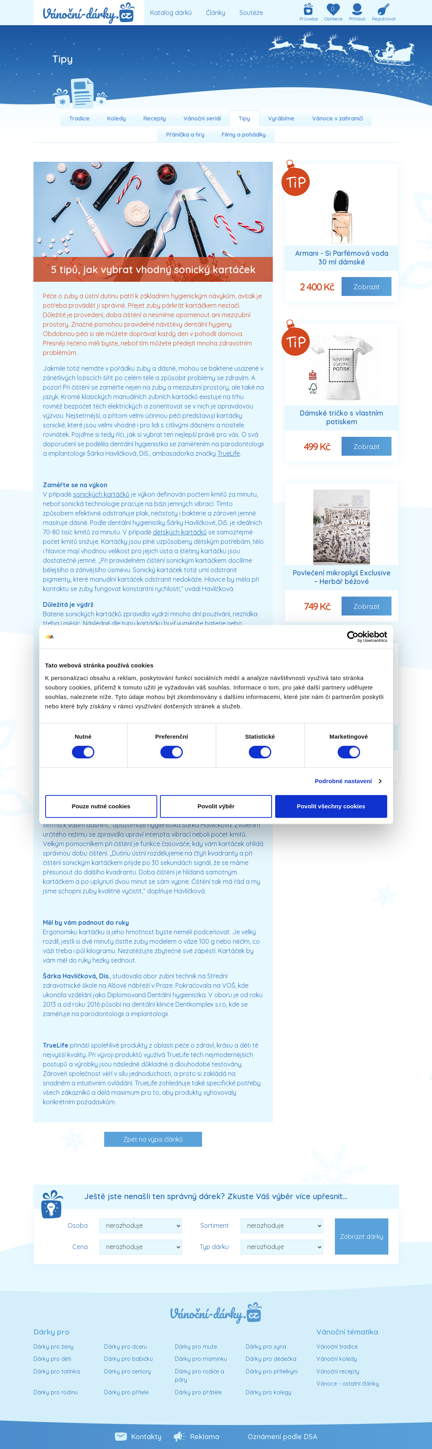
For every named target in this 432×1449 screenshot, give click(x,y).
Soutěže (251, 13)
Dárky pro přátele (198, 1392)
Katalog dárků (171, 13)
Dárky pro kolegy (268, 1392)
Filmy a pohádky (244, 134)
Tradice (79, 118)
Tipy (244, 118)
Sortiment (214, 1225)
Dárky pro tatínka (56, 1371)
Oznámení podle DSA (282, 1436)
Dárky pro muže (196, 1346)
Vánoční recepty (337, 1371)
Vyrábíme (281, 118)
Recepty (154, 118)
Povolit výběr (215, 806)
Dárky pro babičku (128, 1358)
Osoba (78, 1225)
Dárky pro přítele (126, 1392)
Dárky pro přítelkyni (272, 1371)
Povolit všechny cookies (331, 806)
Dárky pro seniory (127, 1371)
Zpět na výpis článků (153, 1139)
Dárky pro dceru (125, 1346)
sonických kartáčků (101, 494)
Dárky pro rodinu (55, 1392)
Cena (80, 1247)
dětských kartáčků (180, 532)
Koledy (116, 118)
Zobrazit (366, 286)
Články (215, 13)
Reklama (204, 1436)
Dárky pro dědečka (271, 1358)
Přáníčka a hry (185, 134)
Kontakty (146, 1436)
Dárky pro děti (52, 1358)
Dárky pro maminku (201, 1358)
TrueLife (228, 453)
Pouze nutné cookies (101, 806)
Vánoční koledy (336, 1358)
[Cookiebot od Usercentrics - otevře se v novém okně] (352, 637)
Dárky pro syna (266, 1346)
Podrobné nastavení (343, 781)
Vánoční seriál (202, 118)
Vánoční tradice (337, 1346)
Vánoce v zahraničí (337, 118)
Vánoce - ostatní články (347, 1383)
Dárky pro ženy (53, 1346)
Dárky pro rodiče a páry (199, 1376)
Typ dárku (214, 1247)
